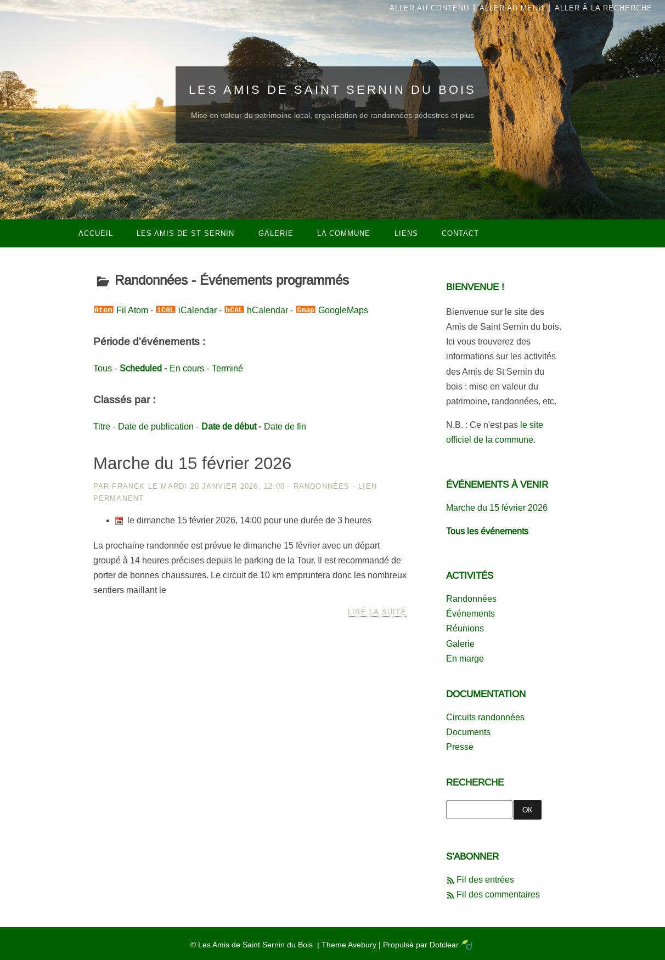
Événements (470, 613)
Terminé (227, 368)
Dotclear (444, 944)
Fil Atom (132, 310)
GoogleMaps (343, 310)
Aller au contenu (429, 8)
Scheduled (141, 368)
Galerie (460, 643)
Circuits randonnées (485, 717)
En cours (187, 368)
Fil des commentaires (498, 894)
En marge (465, 658)
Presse (460, 747)
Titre (101, 426)
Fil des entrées (485, 879)
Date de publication (156, 426)
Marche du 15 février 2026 (192, 463)
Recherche (475, 782)
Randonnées (322, 486)
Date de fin (285, 426)
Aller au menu (512, 8)
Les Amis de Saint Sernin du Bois (332, 90)
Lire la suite (377, 612)
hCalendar (267, 310)
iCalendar (197, 310)
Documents (468, 732)
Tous (102, 368)
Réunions (465, 628)
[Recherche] (479, 809)
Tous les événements (487, 531)
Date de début (228, 426)
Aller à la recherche (603, 8)
